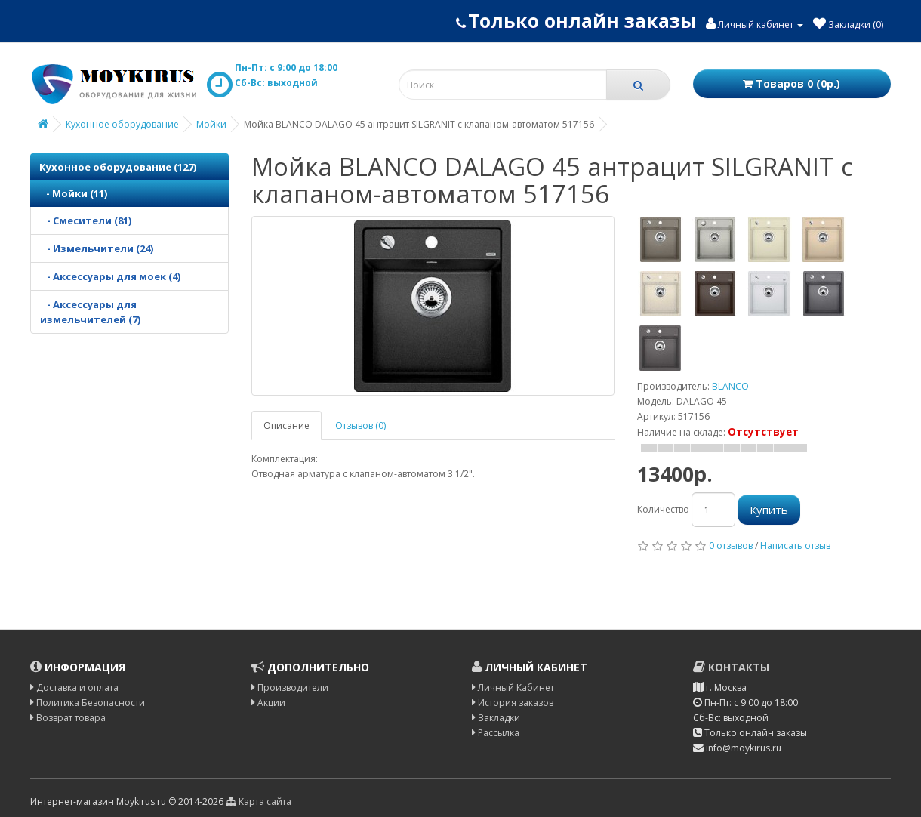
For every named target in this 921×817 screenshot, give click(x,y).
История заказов (512, 702)
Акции (268, 702)
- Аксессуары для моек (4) (110, 276)
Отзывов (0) (360, 425)
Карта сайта (258, 801)
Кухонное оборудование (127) (117, 167)
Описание (286, 425)
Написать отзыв (795, 545)
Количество (663, 509)
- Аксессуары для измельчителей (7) (90, 312)
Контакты (731, 667)
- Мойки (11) (73, 193)
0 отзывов (731, 545)
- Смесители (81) (85, 220)
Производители (289, 687)
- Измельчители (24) (96, 248)
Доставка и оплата (74, 687)
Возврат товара (68, 717)
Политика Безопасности (87, 702)
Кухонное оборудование (122, 124)
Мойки (211, 124)
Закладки (496, 717)
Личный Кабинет (513, 687)
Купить (769, 509)
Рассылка (495, 732)
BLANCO (730, 386)
